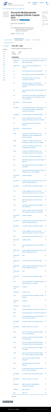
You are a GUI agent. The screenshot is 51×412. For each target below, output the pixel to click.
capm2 (4, 79)
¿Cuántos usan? (26, 292)
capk (4, 73)
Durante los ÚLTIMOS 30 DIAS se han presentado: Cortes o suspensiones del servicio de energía (32, 135)
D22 (14, 231)
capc (4, 55)
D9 (14, 123)
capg (4, 64)
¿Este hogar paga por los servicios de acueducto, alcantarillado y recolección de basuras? (32, 84)
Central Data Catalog (10, 8)
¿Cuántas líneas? (26, 239)
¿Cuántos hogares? (27, 102)
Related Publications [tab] (9, 42)
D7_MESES (16, 114)
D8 (14, 118)
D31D (14, 347)
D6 (14, 95)
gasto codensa (25, 389)
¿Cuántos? (24, 286)
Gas (14, 392)
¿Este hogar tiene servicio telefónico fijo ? (32, 236)
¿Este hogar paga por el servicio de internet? (33, 312)
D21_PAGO (16, 220)
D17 (14, 196)
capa (4, 51)
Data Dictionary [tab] (19, 40)
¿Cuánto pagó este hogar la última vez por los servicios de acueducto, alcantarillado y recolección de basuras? (33, 109)
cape (4, 60)
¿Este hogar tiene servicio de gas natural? (32, 196)
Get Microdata (24, 20)
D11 (14, 156)
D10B (14, 140)
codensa (15, 389)
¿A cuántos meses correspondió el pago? (32, 114)
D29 (14, 312)
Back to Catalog (8, 401)
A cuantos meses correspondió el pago (32, 260)
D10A (14, 133)
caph (4, 66)
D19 (14, 205)
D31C (14, 342)
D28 (14, 309)
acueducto (16, 384)
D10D (14, 151)
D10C (14, 146)
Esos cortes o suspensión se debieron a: (32, 156)
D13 (14, 165)
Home (29, 2)
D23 (14, 236)
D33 (14, 363)
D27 (14, 295)
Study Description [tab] (8, 39)
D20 (14, 210)
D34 (14, 368)
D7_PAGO (15, 107)
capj (4, 71)
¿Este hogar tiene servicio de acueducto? (32, 71)
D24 (14, 245)
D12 (14, 159)
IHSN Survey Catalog (13, 409)
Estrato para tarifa (26, 128)
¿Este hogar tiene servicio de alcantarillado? (33, 74)
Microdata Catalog (35, 3)
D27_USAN (16, 306)
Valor (23, 255)
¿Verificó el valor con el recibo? (30, 326)
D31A (14, 332)
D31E (14, 353)
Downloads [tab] (27, 39)
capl (4, 75)
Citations (42, 2)
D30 (14, 316)
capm (4, 77)
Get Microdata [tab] (36, 39)
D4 (14, 83)
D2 (14, 74)
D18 (14, 199)
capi (4, 68)
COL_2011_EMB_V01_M (19, 8)
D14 (14, 170)
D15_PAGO (16, 180)
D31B (14, 337)
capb (4, 53)
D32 (14, 358)
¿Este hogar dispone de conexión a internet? (33, 309)
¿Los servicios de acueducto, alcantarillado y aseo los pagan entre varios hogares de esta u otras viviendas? (33, 97)
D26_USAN (16, 292)
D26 (14, 281)
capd (4, 58)
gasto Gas (24, 392)
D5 (14, 90)
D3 (14, 78)
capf (4, 62)
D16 (14, 191)
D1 (14, 71)
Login (47, 3)
